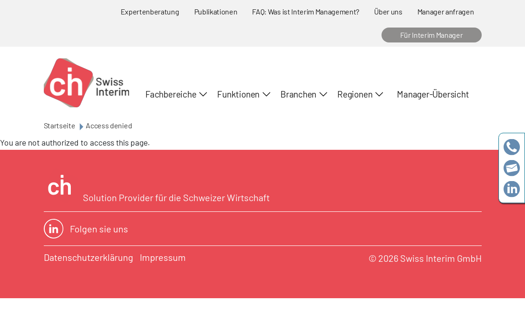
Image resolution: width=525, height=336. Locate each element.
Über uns (388, 11)
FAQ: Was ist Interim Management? (305, 11)
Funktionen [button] (238, 94)
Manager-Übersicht (433, 94)
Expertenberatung (150, 11)
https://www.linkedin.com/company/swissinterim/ (512, 189)
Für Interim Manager (431, 34)
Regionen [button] (354, 94)
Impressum (163, 257)
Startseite (59, 125)
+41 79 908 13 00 (512, 147)
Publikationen (216, 11)
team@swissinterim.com (512, 168)
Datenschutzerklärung (88, 257)
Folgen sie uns (86, 228)
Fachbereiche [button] (170, 94)
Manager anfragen (445, 11)
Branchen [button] (298, 94)
